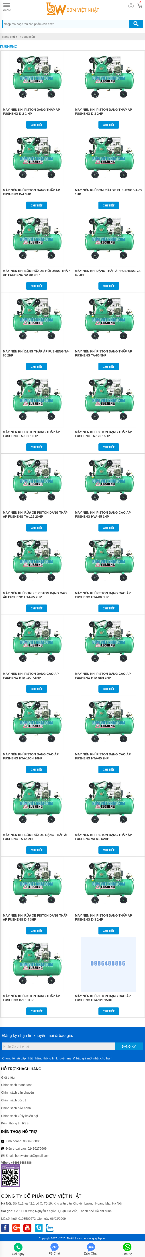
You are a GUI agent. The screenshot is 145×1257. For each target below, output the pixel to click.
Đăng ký (129, 1046)
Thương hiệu (26, 36)
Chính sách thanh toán (17, 1085)
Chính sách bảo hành (16, 1108)
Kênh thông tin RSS (15, 1123)
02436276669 (37, 1148)
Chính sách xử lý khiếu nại (19, 1116)
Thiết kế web (74, 1238)
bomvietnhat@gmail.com (32, 1155)
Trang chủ (8, 36)
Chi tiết (37, 125)
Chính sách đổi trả (14, 1100)
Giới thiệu (8, 1077)
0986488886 (32, 1141)
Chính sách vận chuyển (17, 1092)
